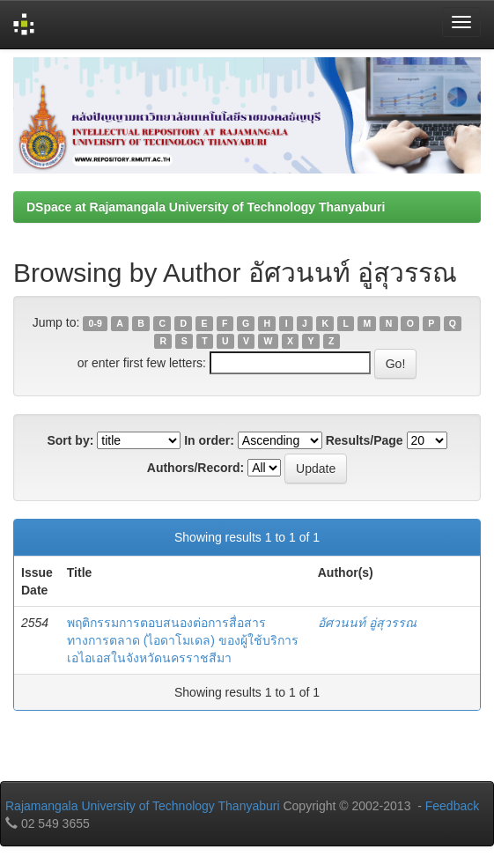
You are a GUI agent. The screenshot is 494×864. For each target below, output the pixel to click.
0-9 (95, 323)
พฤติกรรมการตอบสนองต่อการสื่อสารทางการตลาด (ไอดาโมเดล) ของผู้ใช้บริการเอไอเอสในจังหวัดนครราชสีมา (183, 640)
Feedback (452, 806)
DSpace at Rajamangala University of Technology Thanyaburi (205, 207)
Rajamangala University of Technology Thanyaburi (142, 806)
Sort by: (70, 440)
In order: (209, 440)
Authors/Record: (195, 468)
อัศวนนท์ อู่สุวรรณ (367, 623)
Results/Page (364, 440)
